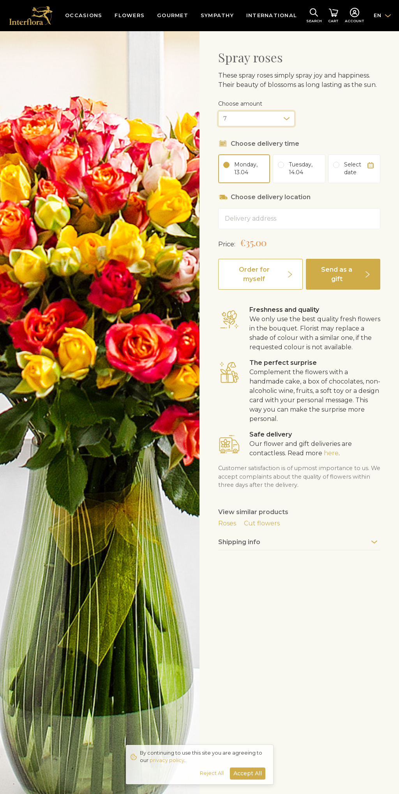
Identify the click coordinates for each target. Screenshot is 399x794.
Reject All (212, 773)
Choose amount (240, 103)
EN (378, 15)
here (331, 453)
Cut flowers (262, 523)
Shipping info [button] (239, 542)
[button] (260, 274)
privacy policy (167, 760)
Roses (227, 523)
